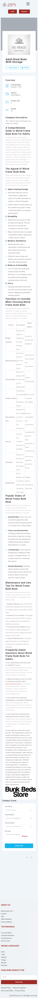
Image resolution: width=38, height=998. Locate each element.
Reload (24, 836)
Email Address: (9, 814)
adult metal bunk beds (13, 684)
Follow (25, 67)
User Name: (8, 806)
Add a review (12, 67)
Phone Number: (10, 823)
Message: (8, 831)
